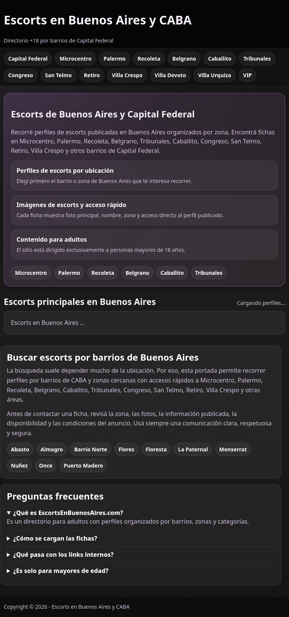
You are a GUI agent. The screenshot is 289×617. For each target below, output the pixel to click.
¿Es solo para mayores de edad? (60, 571)
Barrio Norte (90, 449)
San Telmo (58, 75)
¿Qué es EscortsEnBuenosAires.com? (68, 513)
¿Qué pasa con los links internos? (63, 554)
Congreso (20, 75)
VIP (247, 75)
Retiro (92, 75)
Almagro (52, 449)
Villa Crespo (127, 75)
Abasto (20, 449)
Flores (126, 449)
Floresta (156, 449)
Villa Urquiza (214, 75)
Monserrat (233, 449)
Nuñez (19, 465)
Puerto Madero (83, 465)
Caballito (219, 58)
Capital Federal (27, 58)
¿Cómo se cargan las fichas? (55, 538)
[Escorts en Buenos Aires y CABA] (98, 24)
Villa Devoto (170, 75)
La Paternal (193, 449)
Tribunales (257, 58)
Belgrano (184, 58)
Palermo (114, 58)
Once (46, 465)
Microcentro (75, 58)
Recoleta (149, 58)
